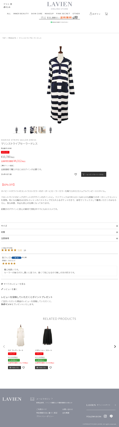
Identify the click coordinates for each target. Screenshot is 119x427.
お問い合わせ (67, 409)
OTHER (76, 13)
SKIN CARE (37, 13)
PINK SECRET (63, 13)
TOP (4, 38)
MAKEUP (49, 13)
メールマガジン (43, 398)
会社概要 (65, 413)
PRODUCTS (12, 38)
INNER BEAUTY (21, 13)
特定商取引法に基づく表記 (46, 413)
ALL (9, 13)
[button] (4, 346)
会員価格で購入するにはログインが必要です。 (22, 169)
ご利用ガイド (41, 409)
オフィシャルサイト (103, 405)
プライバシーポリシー (45, 416)
